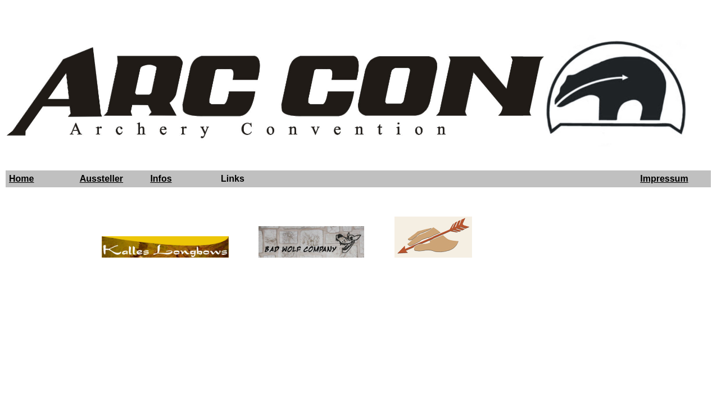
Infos (160, 178)
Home (21, 178)
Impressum (664, 178)
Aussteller (101, 178)
